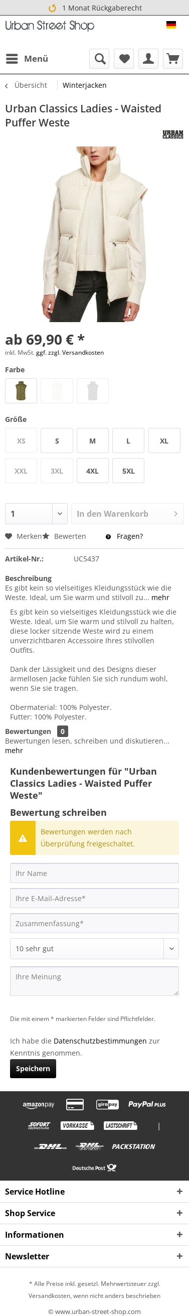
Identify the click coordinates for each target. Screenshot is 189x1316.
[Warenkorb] (173, 59)
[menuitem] (26, 59)
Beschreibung (28, 578)
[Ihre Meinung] (94, 981)
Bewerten (65, 536)
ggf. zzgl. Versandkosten (70, 352)
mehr (159, 597)
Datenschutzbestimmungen (100, 1041)
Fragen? (124, 536)
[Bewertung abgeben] (94, 948)
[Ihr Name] (94, 873)
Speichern (33, 1068)
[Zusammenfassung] (94, 923)
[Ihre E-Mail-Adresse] (94, 898)
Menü (27, 57)
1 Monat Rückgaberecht (94, 8)
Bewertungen (28, 731)
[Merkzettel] (124, 59)
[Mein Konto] (148, 59)
